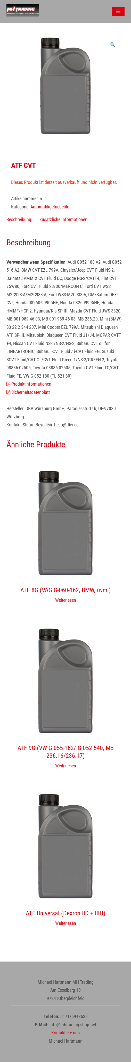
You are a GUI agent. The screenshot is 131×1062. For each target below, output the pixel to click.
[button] (112, 45)
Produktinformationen (28, 384)
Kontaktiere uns (65, 1032)
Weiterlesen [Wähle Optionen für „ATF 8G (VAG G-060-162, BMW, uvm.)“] (65, 600)
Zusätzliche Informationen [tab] (63, 219)
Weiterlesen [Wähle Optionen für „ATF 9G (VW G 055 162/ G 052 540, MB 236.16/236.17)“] (65, 765)
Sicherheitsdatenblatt (28, 392)
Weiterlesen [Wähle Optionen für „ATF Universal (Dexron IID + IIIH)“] (65, 923)
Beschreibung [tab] (18, 219)
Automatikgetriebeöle (49, 206)
